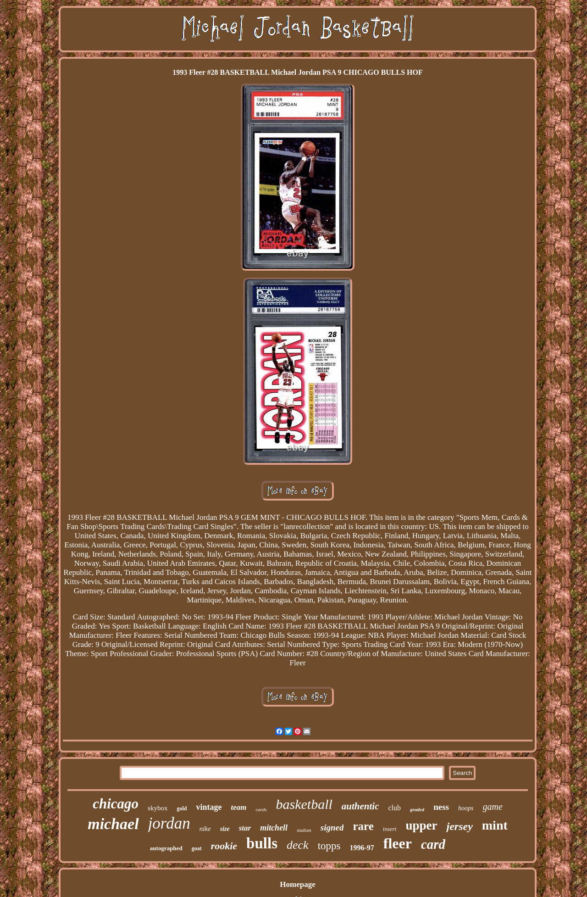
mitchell (274, 827)
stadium (304, 830)
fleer (397, 843)
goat (197, 848)
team (238, 807)
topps (329, 846)
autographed (166, 848)
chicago (115, 804)
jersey (459, 826)
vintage (209, 807)
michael (113, 823)
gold (182, 808)
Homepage (297, 884)
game (492, 807)
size (225, 828)
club (394, 808)
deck (298, 845)
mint (495, 825)
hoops (465, 808)
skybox (157, 808)
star (245, 828)
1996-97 (361, 848)
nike (205, 828)
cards (260, 809)
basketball (304, 804)
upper (421, 825)
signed (332, 827)
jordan (169, 823)
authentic (360, 806)
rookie (224, 846)
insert (390, 828)
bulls (261, 843)
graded (417, 809)
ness (441, 807)
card (433, 844)
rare (363, 826)
